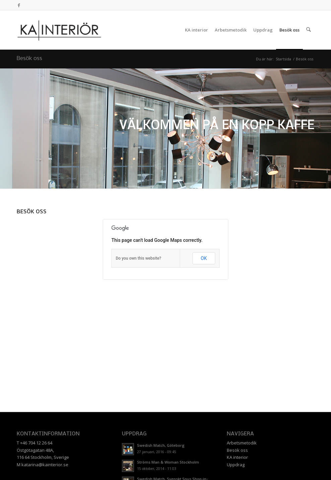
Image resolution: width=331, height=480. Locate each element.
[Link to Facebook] (19, 5)
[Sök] (308, 29)
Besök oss (29, 58)
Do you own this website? (138, 258)
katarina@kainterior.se (44, 465)
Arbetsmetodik (242, 443)
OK (204, 258)
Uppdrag (236, 465)
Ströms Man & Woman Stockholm (168, 462)
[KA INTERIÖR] (59, 29)
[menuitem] (197, 29)
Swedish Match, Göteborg (161, 445)
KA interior (237, 457)
